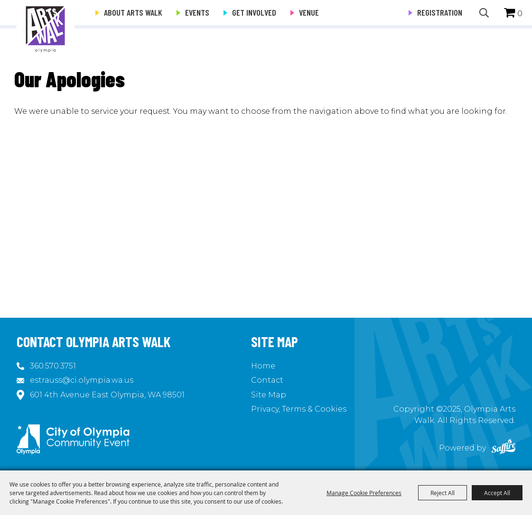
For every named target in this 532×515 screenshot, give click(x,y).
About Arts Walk (133, 12)
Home (263, 365)
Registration (439, 12)
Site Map (268, 394)
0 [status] (520, 13)
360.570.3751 (53, 365)
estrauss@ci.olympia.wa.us (81, 380)
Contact (267, 380)
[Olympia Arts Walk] (46, 28)
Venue (309, 12)
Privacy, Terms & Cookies (298, 409)
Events (197, 12)
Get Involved (254, 12)
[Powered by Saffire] (503, 447)
